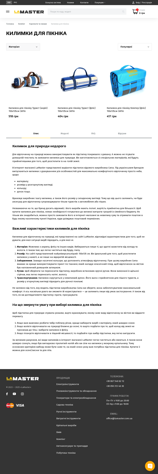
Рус (15, 3)
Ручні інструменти (66, 411)
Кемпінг (60, 439)
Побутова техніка (66, 452)
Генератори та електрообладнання (76, 398)
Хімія (58, 432)
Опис (36, 133)
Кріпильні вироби (66, 425)
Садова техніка (64, 404)
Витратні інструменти (68, 418)
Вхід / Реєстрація (142, 2)
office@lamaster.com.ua (119, 418)
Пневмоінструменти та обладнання (76, 391)
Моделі (65, 133)
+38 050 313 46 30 (115, 386)
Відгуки (122, 133)
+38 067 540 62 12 (115, 381)
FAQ (93, 133)
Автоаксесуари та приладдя (72, 446)
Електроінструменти (67, 384)
